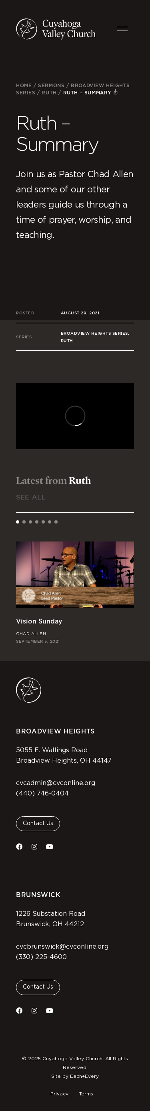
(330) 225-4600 (41, 957)
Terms (86, 1093)
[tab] (17, 522)
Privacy (59, 1093)
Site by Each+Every (75, 1076)
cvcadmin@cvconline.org (55, 783)
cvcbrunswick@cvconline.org (62, 946)
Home (24, 85)
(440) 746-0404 (42, 793)
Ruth (49, 93)
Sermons (51, 85)
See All (31, 497)
